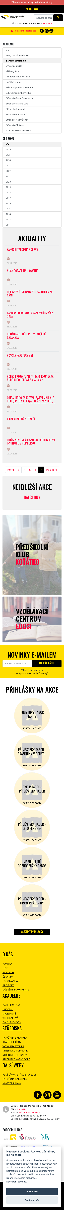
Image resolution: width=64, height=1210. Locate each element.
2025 (8, 154)
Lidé (5, 968)
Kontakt (8, 963)
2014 (8, 214)
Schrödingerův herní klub (18, 92)
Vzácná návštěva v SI (20, 355)
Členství (7, 976)
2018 (8, 192)
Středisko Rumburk (15, 108)
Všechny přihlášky (32, 932)
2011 (8, 224)
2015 (8, 208)
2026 (8, 149)
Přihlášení (17, 30)
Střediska (12, 1028)
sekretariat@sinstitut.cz (31, 1112)
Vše (8, 50)
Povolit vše (32, 1191)
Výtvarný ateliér (14, 65)
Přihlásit (47, 663)
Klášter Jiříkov (12, 71)
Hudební (7, 1009)
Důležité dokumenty (15, 989)
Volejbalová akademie (17, 55)
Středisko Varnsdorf (16, 114)
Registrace (30, 30)
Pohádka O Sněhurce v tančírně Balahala (26, 336)
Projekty (8, 985)
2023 (8, 165)
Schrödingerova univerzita (19, 87)
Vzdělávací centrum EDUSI (19, 130)
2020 (8, 181)
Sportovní (9, 1013)
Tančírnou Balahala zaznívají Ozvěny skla (30, 314)
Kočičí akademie (14, 82)
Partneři (8, 972)
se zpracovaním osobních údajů (32, 673)
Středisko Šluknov (15, 125)
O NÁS (7, 954)
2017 (8, 197)
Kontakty (47, 23)
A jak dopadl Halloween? (22, 271)
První (10, 470)
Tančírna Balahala (16, 60)
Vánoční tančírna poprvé (22, 250)
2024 (8, 160)
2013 (8, 219)
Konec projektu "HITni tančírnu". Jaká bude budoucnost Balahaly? (30, 378)
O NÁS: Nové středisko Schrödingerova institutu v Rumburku (31, 441)
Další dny (32, 497)
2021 (8, 176)
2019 (8, 187)
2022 (8, 170)
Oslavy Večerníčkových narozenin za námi (30, 293)
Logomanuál (10, 981)
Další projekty (11, 1022)
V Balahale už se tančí (21, 419)
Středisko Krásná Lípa (17, 103)
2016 (8, 203)
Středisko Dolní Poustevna (19, 98)
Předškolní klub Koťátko (18, 76)
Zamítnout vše (32, 1200)
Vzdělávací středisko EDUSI (19, 1074)
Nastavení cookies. (16, 1181)
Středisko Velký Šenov (17, 119)
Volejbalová (10, 1017)
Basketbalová (11, 1005)
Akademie (11, 995)
